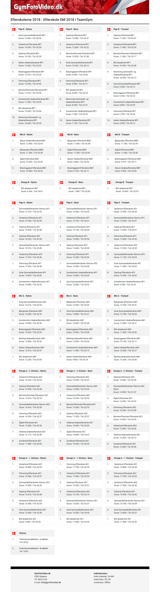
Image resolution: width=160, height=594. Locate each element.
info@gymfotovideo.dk (51, 582)
